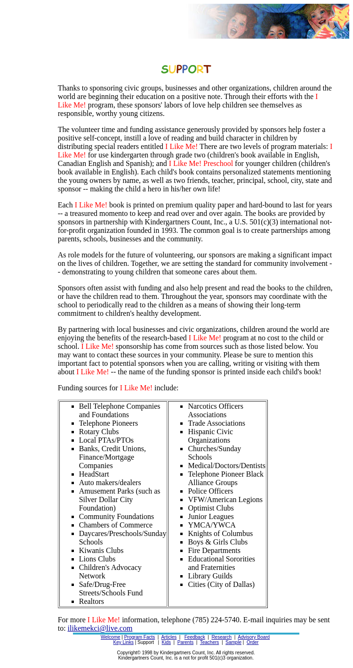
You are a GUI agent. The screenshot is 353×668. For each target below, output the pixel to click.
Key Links (123, 642)
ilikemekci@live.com (100, 628)
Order (253, 642)
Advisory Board (254, 637)
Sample (233, 642)
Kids (166, 642)
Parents (185, 642)
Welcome (110, 637)
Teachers (209, 642)
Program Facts (139, 637)
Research (221, 637)
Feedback (195, 637)
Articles (168, 637)
